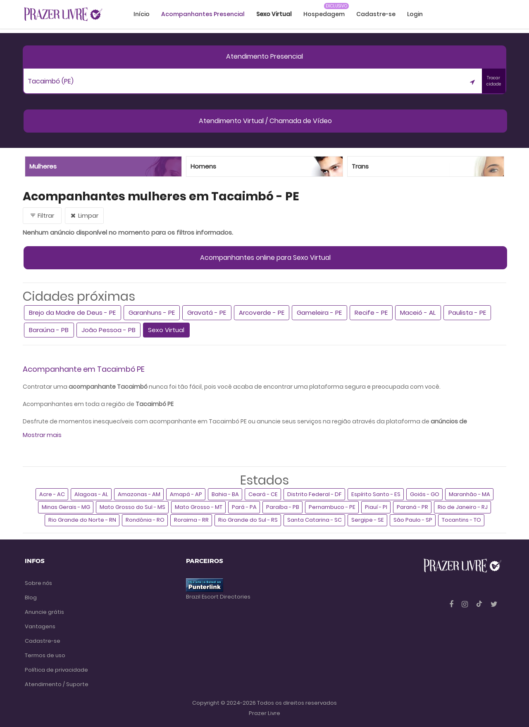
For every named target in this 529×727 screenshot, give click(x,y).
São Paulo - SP (412, 520)
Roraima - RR (191, 520)
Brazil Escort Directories (218, 597)
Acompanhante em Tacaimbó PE (84, 369)
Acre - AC (52, 494)
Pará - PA (244, 507)
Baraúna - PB (49, 329)
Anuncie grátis (44, 612)
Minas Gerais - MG (66, 507)
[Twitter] (494, 604)
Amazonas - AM (139, 494)
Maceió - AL (418, 312)
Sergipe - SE (367, 520)
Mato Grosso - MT (198, 507)
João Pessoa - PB (108, 329)
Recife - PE (371, 312)
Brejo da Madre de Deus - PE (72, 312)
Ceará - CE (263, 494)
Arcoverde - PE (261, 312)
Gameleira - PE (319, 312)
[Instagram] (465, 604)
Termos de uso (45, 655)
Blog (31, 597)
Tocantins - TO (461, 520)
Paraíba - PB (282, 507)
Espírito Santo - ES (375, 494)
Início (141, 14)
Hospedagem (324, 14)
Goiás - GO (424, 494)
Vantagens (40, 626)
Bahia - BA (225, 494)
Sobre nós (38, 583)
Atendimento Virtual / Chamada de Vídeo (265, 121)
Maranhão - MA (469, 494)
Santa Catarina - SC (314, 520)
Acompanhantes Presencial (203, 14)
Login (415, 14)
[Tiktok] (480, 604)
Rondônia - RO (145, 520)
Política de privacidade (56, 670)
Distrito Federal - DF (314, 494)
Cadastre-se (376, 14)
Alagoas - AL (91, 494)
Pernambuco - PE (332, 507)
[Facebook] (452, 604)
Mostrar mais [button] (42, 435)
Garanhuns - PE (152, 312)
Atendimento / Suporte (56, 684)
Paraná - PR (412, 507)
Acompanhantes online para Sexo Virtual (265, 257)
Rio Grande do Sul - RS (248, 520)
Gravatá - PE (206, 312)
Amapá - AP (186, 494)
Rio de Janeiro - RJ (463, 507)
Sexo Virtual (166, 329)
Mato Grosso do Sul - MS (132, 507)
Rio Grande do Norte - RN (82, 520)
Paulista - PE (467, 312)
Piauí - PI (376, 507)
